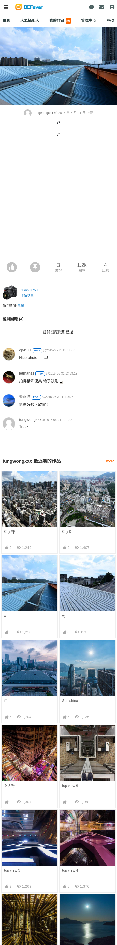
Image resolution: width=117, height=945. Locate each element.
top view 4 (70, 870)
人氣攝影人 (29, 20)
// (5, 616)
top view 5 (12, 870)
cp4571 (25, 350)
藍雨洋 (25, 396)
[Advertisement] (58, 201)
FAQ (110, 20)
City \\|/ (9, 531)
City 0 (66, 531)
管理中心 (88, 20)
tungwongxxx (39, 113)
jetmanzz (26, 373)
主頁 (6, 20)
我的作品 (60, 21)
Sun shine (70, 701)
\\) (63, 616)
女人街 (9, 786)
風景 (21, 306)
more (110, 461)
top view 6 (70, 785)
